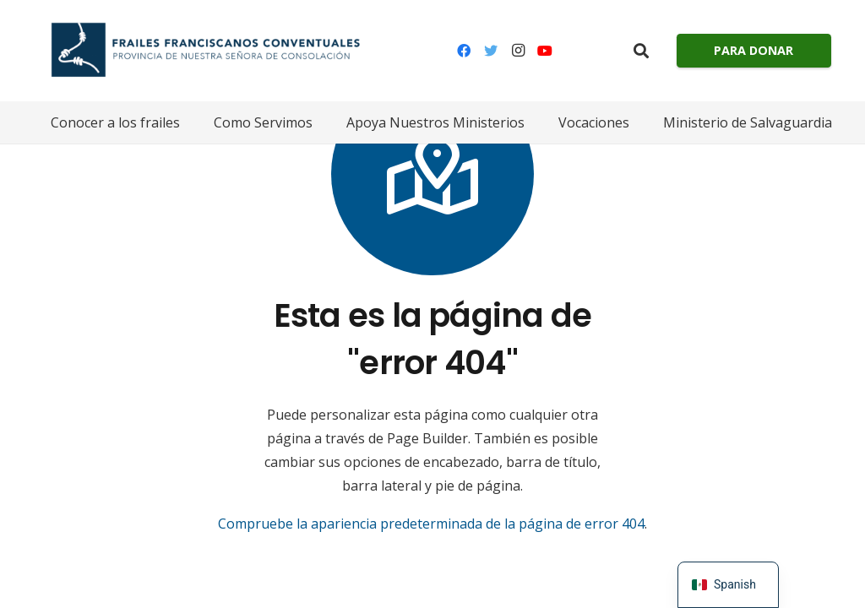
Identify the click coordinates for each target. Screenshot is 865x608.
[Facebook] (463, 50)
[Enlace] (200, 51)
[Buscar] (641, 51)
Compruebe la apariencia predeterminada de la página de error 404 (431, 523)
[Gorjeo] (490, 50)
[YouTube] (544, 50)
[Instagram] (517, 50)
